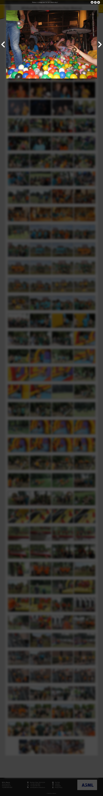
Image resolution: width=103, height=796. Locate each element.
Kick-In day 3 (54, 2)
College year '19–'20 (43, 2)
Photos (34, 2)
